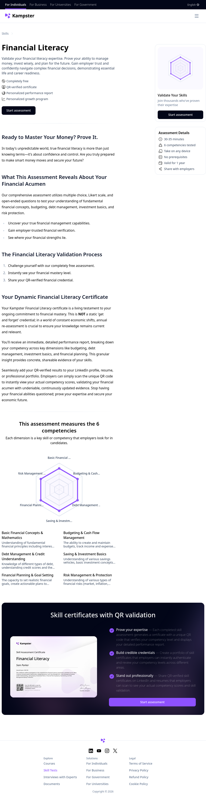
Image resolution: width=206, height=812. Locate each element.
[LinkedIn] (90, 750)
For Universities (60, 5)
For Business (38, 5)
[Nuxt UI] (20, 15)
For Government (85, 5)
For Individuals (15, 5)
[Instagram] (107, 750)
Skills (5, 33)
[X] (115, 750)
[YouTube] (99, 750)
